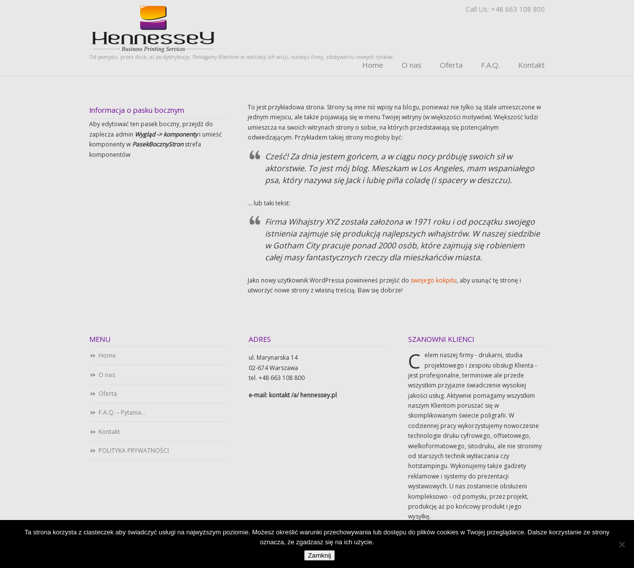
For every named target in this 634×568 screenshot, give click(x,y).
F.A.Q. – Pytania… (122, 412)
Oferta (108, 393)
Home (107, 355)
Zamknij (319, 555)
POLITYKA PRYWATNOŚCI (134, 450)
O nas (107, 375)
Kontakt (109, 431)
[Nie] (622, 544)
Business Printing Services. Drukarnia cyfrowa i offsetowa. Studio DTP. (153, 28)
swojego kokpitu (434, 280)
